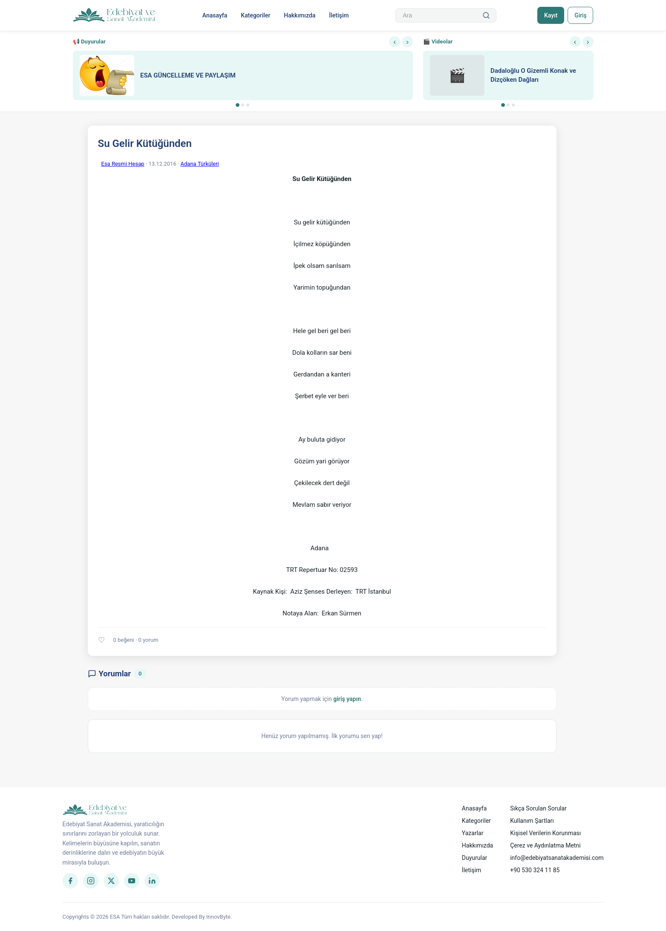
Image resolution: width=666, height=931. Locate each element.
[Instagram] (90, 880)
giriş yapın (347, 698)
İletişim (338, 15)
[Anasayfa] (114, 15)
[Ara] (485, 15)
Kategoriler (255, 15)
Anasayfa (214, 15)
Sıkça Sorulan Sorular (538, 808)
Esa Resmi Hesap (122, 164)
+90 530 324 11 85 (534, 870)
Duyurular (474, 857)
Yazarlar (473, 833)
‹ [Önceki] (394, 41)
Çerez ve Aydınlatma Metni (545, 845)
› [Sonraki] (407, 41)
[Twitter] (111, 880)
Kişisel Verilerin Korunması (545, 833)
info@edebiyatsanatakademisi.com (556, 857)
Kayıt (549, 15)
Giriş (580, 15)
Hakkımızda (299, 15)
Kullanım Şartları (532, 820)
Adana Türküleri (200, 164)
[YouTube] (131, 880)
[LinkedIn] (152, 880)
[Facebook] (70, 880)
